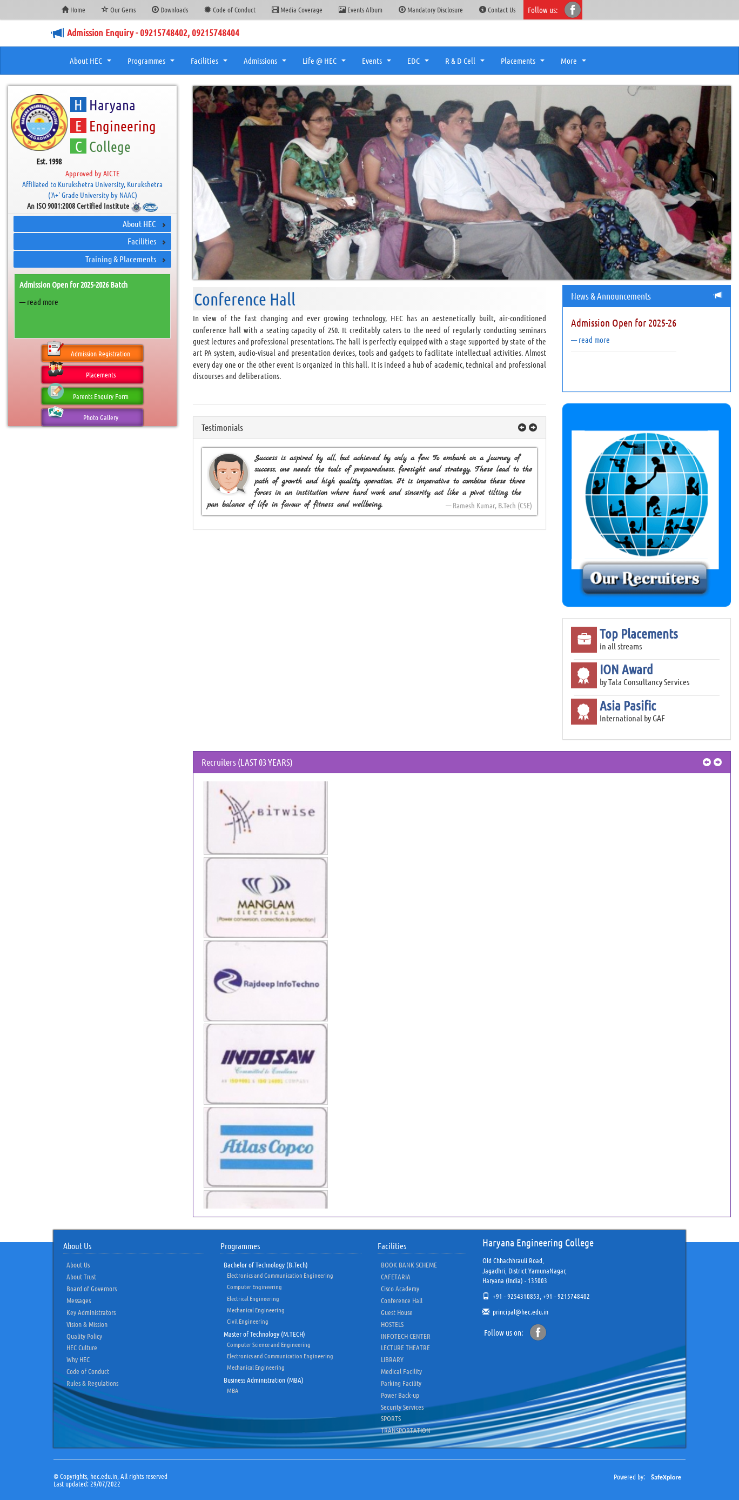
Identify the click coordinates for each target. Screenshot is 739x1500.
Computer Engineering (254, 1286)
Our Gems (119, 9)
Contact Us (497, 9)
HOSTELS (392, 1324)
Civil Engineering (247, 1321)
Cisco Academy (400, 1288)
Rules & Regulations (92, 1383)
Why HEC (78, 1359)
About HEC (92, 64)
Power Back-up (400, 1394)
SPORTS (391, 1418)
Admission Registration (89, 351)
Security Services (402, 1406)
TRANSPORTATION (406, 1430)
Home (73, 9)
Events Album (360, 9)
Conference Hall (401, 1300)
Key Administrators (91, 1312)
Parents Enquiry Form (88, 394)
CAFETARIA (396, 1276)
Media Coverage (297, 9)
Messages (78, 1300)
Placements (524, 64)
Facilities (210, 64)
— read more (38, 302)
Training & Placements (120, 259)
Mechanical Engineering (256, 1309)
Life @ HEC (325, 64)
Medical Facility (401, 1371)
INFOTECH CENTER (406, 1335)
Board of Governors (91, 1288)
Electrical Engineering (253, 1298)
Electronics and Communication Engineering (280, 1275)
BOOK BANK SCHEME (409, 1264)
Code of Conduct (230, 9)
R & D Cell (466, 64)
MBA (232, 1390)
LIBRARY (392, 1359)
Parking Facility (401, 1383)
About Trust (81, 1276)
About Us (78, 1264)
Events (378, 64)
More (575, 64)
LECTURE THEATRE (405, 1347)
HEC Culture (81, 1347)
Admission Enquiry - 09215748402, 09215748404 (153, 32)
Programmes (152, 64)
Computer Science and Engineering (269, 1344)
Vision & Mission (87, 1324)
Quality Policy (84, 1335)
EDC (419, 64)
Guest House (397, 1312)
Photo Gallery (83, 415)
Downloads (170, 9)
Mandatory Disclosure (431, 9)
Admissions (266, 64)
